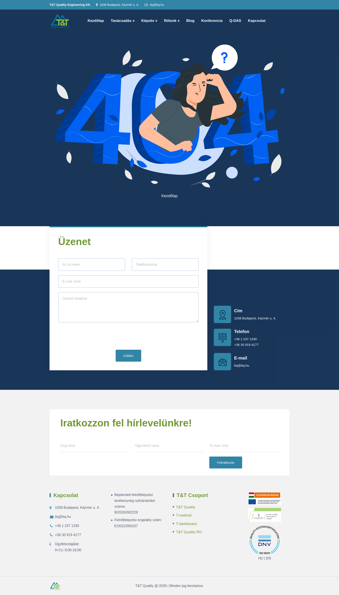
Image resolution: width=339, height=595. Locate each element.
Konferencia (211, 21)
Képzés (147, 21)
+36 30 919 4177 (246, 344)
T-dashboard (186, 524)
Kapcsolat (256, 21)
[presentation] (91, 336)
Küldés (128, 356)
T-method (184, 515)
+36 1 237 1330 (245, 339)
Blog (190, 21)
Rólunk (170, 21)
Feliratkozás (226, 462)
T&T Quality (185, 507)
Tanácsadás (121, 21)
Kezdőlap (96, 21)
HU (260, 558)
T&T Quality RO (189, 532)
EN (268, 558)
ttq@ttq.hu (154, 5)
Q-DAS (235, 21)
